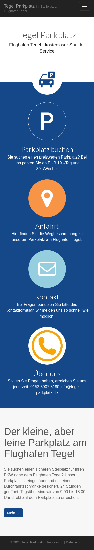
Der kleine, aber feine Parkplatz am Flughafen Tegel (45, 442)
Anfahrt (47, 226)
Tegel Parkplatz (31, 8)
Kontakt (47, 296)
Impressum (55, 542)
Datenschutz (75, 542)
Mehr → (13, 513)
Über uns (47, 373)
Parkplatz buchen (47, 149)
